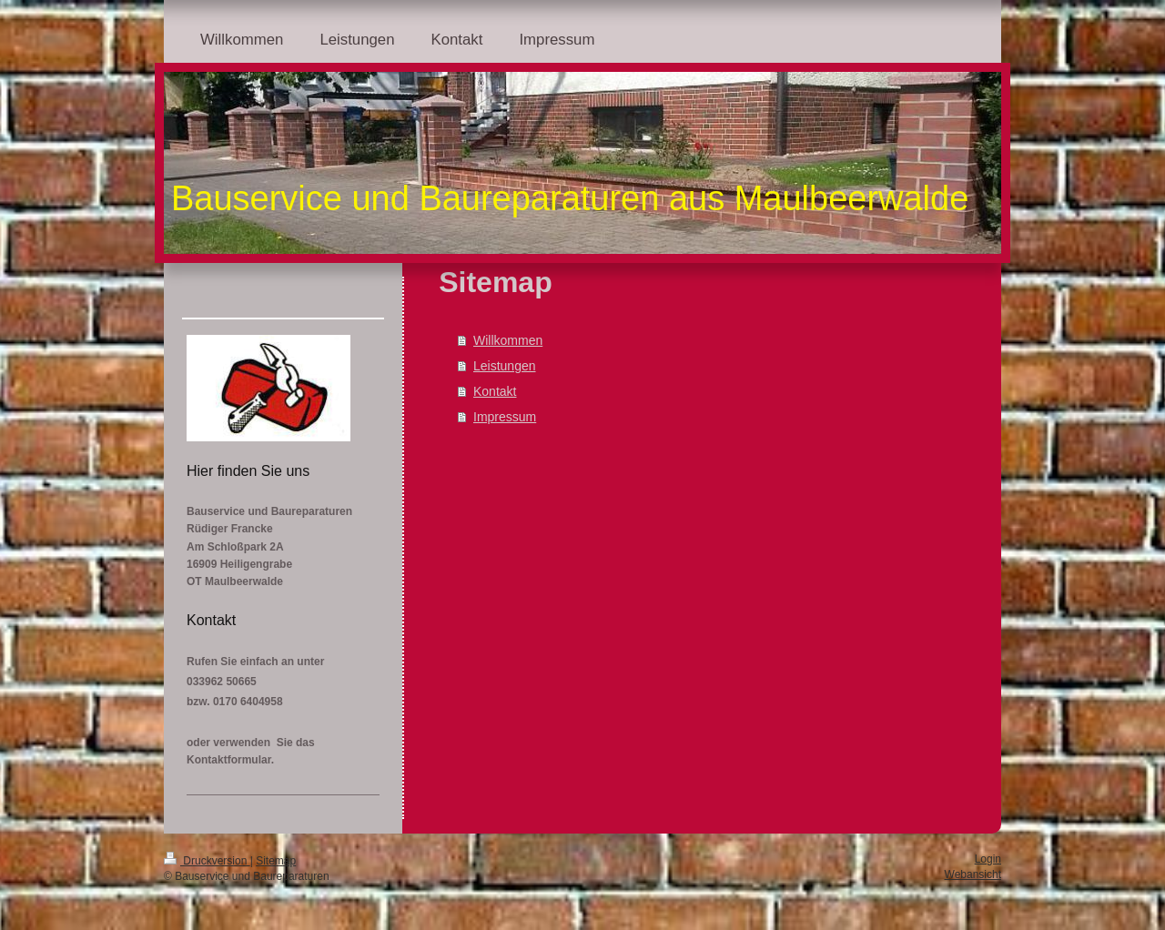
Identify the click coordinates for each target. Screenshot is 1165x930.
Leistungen (504, 366)
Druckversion (207, 860)
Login (988, 859)
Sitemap (276, 860)
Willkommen (507, 340)
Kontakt (494, 391)
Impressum (504, 416)
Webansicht (973, 874)
